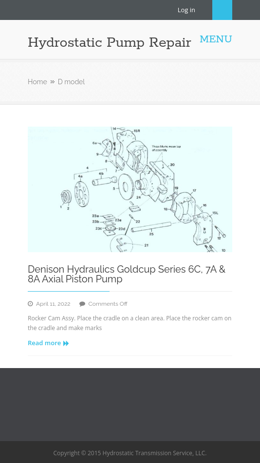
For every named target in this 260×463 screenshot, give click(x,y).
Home (37, 82)
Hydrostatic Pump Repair (109, 43)
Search (222, 10)
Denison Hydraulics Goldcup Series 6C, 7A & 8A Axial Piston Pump (126, 274)
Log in (186, 9)
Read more (48, 342)
